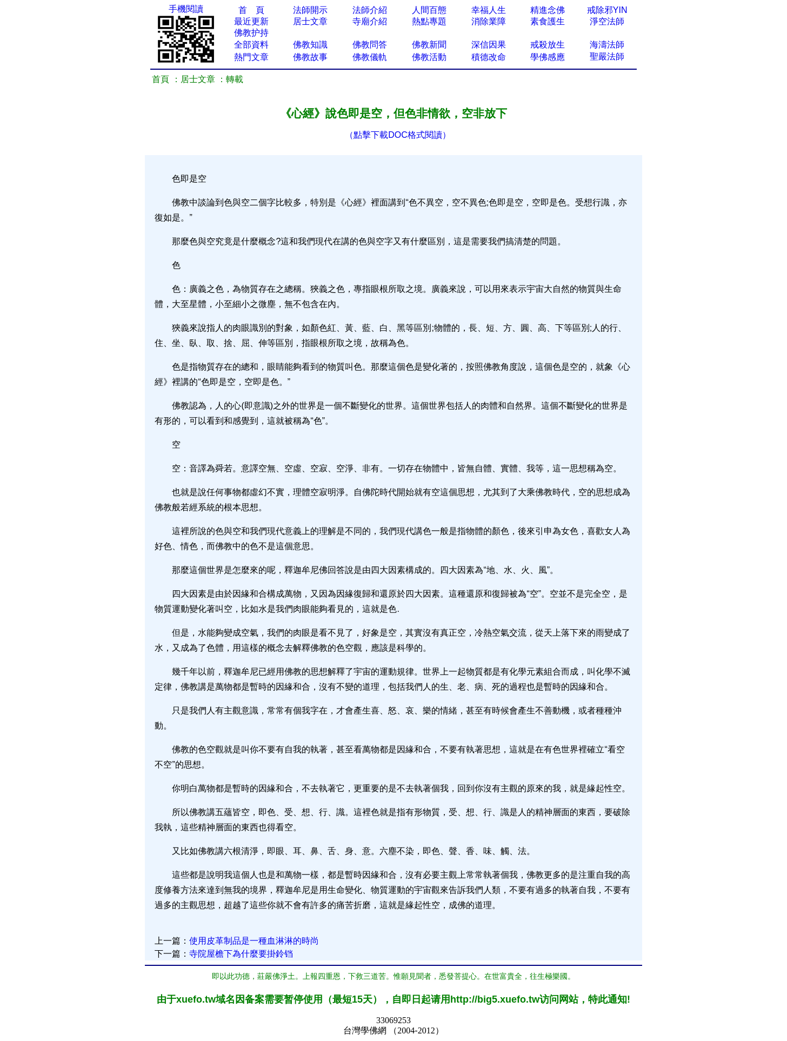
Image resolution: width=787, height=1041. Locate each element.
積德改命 (488, 57)
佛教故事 (310, 57)
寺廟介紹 (369, 21)
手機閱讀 (186, 9)
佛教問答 (369, 44)
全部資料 (251, 44)
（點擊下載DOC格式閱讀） (398, 134)
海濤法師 (607, 44)
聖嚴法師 (607, 56)
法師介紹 (369, 10)
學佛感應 (547, 57)
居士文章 (310, 21)
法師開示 (310, 10)
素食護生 (547, 21)
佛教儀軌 (369, 57)
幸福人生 (488, 10)
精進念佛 (547, 10)
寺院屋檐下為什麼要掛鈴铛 (241, 953)
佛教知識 (310, 44)
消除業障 (488, 21)
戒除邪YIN (607, 10)
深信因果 (488, 44)
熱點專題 (429, 21)
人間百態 (429, 10)
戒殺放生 (547, 44)
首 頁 (251, 10)
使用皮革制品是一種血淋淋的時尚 (254, 940)
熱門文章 (251, 57)
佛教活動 (429, 57)
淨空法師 (607, 21)
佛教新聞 (429, 44)
